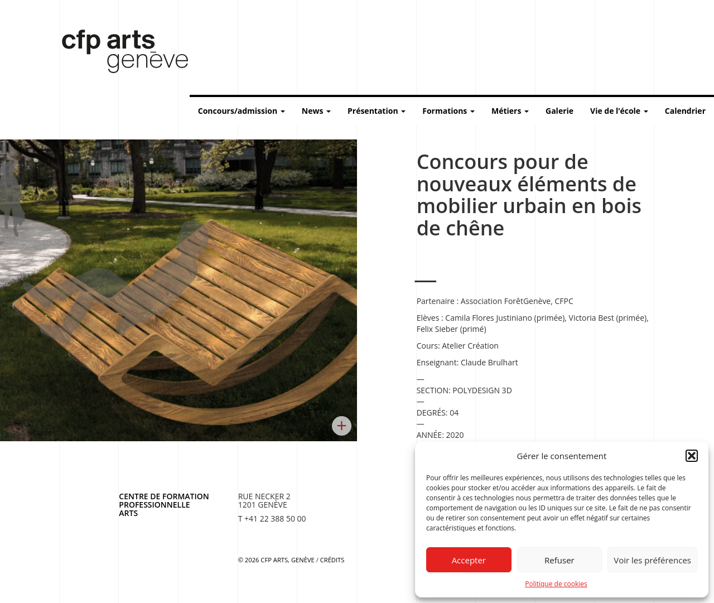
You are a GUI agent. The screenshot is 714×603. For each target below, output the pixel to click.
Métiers (510, 110)
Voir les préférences (652, 560)
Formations (448, 110)
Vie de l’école (619, 110)
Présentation (377, 110)
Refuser (559, 560)
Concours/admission (241, 110)
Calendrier (685, 110)
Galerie (559, 110)
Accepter (469, 560)
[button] (691, 455)
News (316, 110)
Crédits (332, 560)
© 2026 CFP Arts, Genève (276, 560)
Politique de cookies (556, 583)
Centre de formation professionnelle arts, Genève (118, 53)
